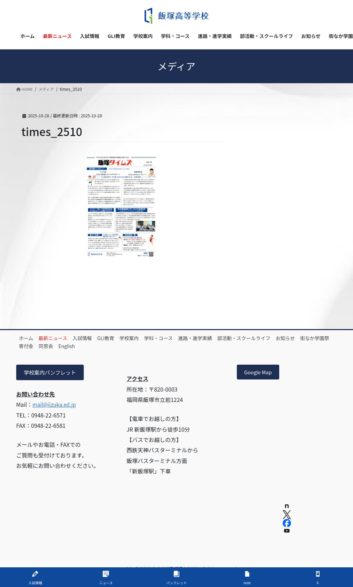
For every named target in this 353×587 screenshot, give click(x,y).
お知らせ (31, 346)
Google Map (260, 373)
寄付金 (97, 346)
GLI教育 (122, 338)
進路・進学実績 (226, 338)
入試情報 (94, 338)
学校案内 (150, 338)
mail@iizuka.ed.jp (55, 405)
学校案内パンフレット (51, 373)
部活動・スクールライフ (279, 338)
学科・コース (184, 338)
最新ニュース (60, 338)
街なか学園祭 (65, 346)
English (147, 346)
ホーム (28, 338)
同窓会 (121, 346)
